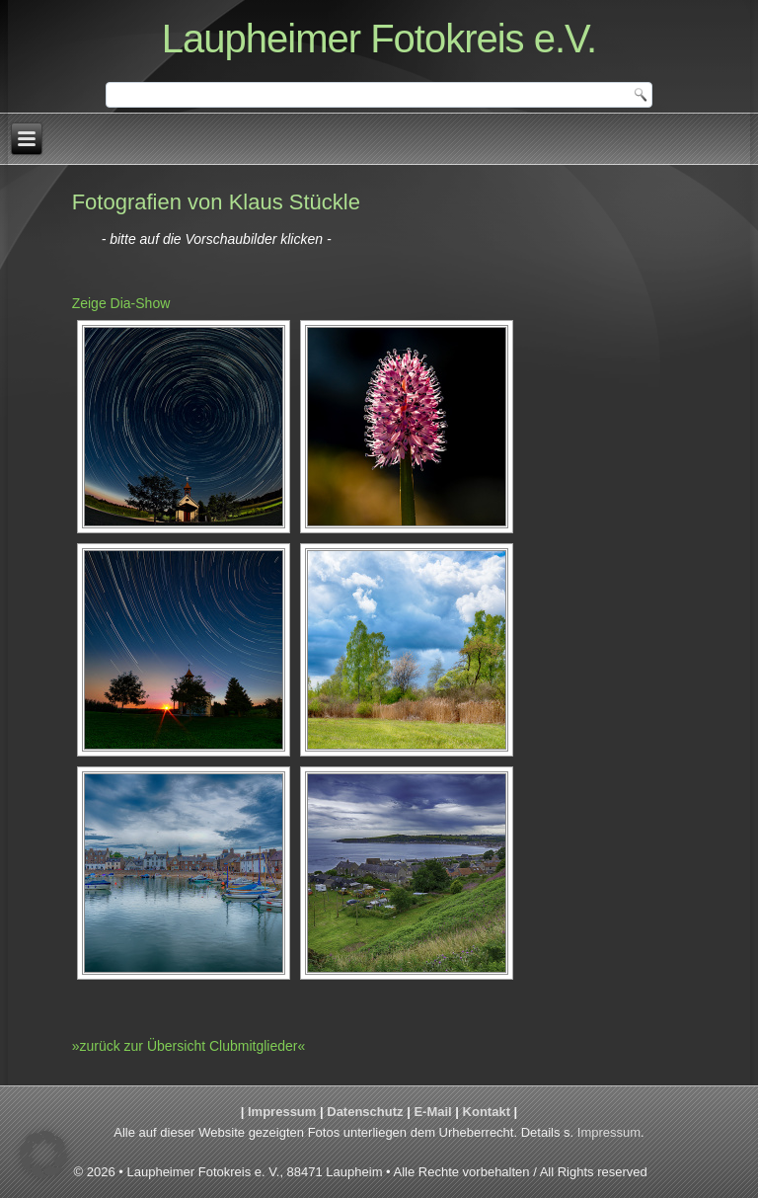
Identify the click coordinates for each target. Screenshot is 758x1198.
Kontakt (486, 1111)
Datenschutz (365, 1111)
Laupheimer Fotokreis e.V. (379, 38)
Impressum (282, 1111)
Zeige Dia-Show (121, 303)
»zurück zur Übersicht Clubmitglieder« (189, 1046)
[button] (43, 1154)
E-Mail (432, 1111)
